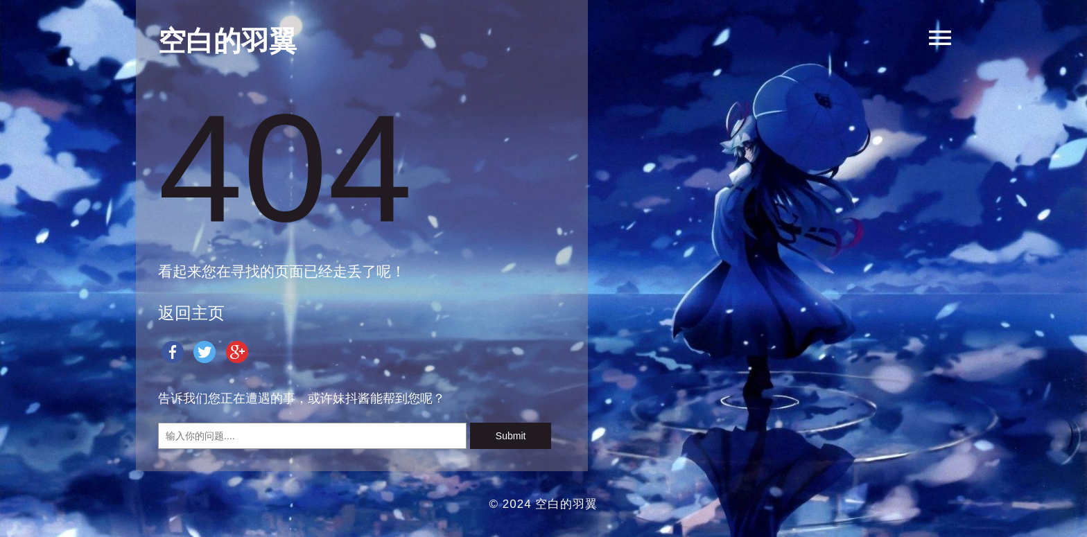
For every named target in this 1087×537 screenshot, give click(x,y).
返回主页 (191, 312)
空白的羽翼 (566, 504)
